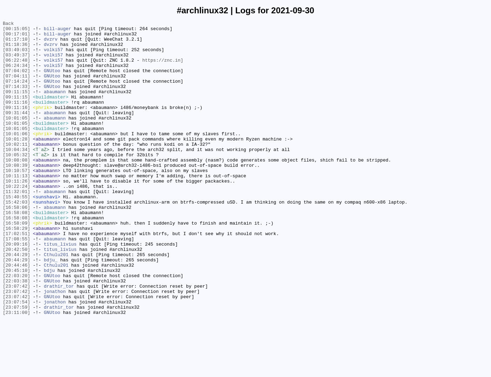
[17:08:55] (16, 283)
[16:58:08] (16, 251)
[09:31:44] (16, 131)
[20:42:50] (16, 295)
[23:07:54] (16, 358)
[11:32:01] (16, 226)
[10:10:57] (16, 201)
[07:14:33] (16, 100)
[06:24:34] (16, 74)
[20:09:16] (16, 289)
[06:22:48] (16, 68)
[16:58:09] (16, 264)
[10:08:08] (16, 188)
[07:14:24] (16, 93)
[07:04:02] (16, 81)
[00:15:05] (16, 30)
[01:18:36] (16, 49)
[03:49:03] (16, 56)
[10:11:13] (16, 207)
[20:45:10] (16, 320)
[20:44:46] (16, 314)
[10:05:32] (16, 182)
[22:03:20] (16, 327)
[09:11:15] (16, 106)
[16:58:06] (16, 245)
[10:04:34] (16, 175)
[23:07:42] (16, 339)
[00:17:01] (16, 37)
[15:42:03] (16, 238)
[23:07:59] (16, 365)
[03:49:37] (16, 62)
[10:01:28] (16, 163)
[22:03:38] (16, 333)
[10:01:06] (16, 156)
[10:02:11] (16, 169)
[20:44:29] (16, 302)
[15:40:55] (16, 232)
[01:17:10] (16, 43)
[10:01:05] (16, 138)
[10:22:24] (16, 220)
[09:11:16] (16, 119)
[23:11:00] (16, 371)
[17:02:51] (16, 276)
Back (8, 24)
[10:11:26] (16, 213)
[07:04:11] (16, 87)
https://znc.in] (162, 68)
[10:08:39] (16, 194)
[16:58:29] (16, 270)
